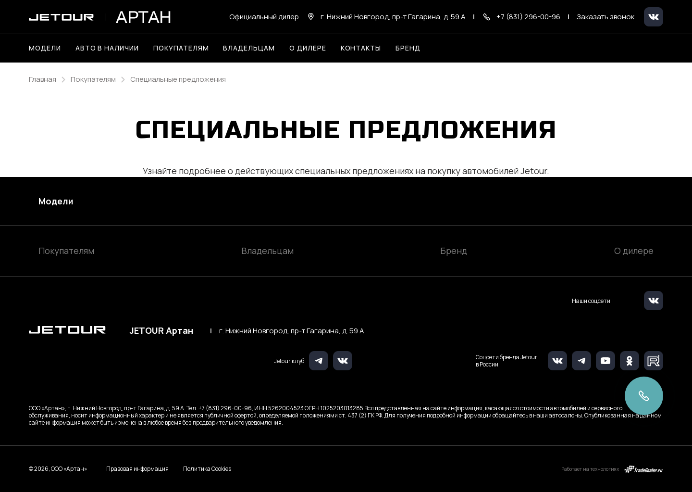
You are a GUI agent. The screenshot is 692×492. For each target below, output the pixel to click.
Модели (56, 201)
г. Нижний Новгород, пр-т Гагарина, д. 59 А (291, 331)
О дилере (307, 47)
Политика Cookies (207, 469)
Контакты (361, 47)
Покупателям (66, 250)
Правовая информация (137, 468)
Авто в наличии (107, 47)
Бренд (453, 250)
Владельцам (267, 250)
